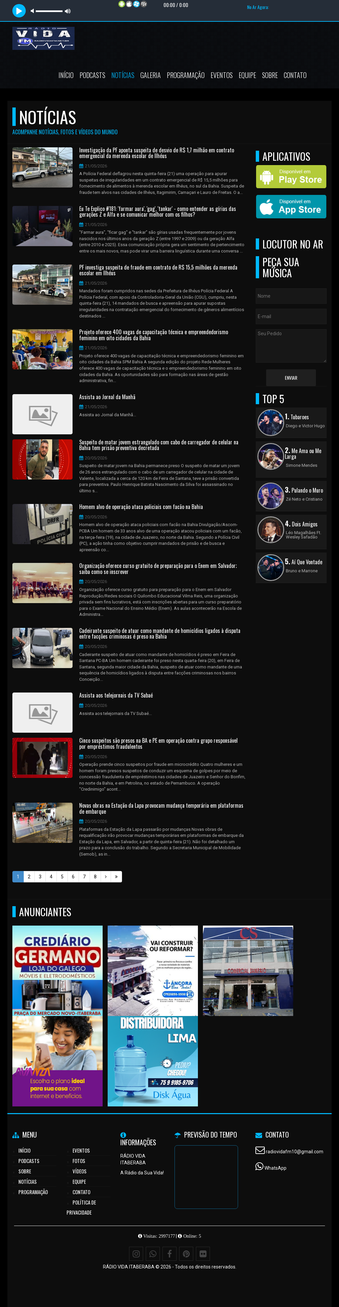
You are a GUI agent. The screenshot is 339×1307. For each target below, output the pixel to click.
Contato (295, 75)
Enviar (291, 377)
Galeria (150, 75)
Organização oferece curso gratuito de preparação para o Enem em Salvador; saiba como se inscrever (158, 569)
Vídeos (80, 1171)
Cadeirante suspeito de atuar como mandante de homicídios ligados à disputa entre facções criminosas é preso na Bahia (159, 634)
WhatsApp (275, 1168)
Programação (186, 75)
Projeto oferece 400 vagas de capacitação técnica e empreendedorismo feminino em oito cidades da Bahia (153, 335)
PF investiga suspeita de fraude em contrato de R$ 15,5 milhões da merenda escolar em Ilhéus (158, 270)
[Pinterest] (186, 1254)
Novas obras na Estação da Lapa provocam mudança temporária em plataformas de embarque (161, 808)
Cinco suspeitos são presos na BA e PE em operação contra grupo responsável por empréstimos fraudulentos (158, 743)
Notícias (122, 75)
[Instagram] (136, 1254)
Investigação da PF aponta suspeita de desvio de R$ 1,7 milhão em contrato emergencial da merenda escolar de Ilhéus (156, 153)
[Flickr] (203, 1254)
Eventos (222, 75)
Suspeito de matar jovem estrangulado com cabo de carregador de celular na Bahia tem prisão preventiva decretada (158, 445)
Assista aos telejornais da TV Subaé (116, 696)
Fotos (79, 1160)
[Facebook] (169, 1254)
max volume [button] (68, 10)
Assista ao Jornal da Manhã (107, 397)
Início (66, 75)
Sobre (270, 75)
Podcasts (92, 75)
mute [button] (33, 10)
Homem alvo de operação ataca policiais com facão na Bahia (141, 507)
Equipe (247, 75)
